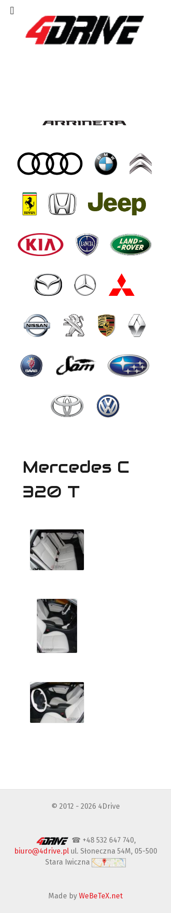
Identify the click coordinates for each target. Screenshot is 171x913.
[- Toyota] (68, 406)
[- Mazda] (49, 285)
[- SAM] (76, 366)
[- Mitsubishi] (122, 285)
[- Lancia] (88, 244)
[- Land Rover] (132, 244)
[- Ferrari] (30, 204)
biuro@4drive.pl (41, 851)
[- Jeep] (118, 204)
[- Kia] (42, 244)
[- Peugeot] (74, 325)
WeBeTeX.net (101, 896)
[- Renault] (138, 325)
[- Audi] (50, 164)
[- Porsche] (107, 325)
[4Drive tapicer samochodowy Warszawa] (85, 29)
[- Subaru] (129, 366)
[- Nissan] (38, 325)
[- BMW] (106, 164)
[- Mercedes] (86, 285)
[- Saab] (32, 366)
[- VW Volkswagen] (108, 406)
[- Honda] (63, 204)
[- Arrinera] (85, 123)
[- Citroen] (141, 164)
